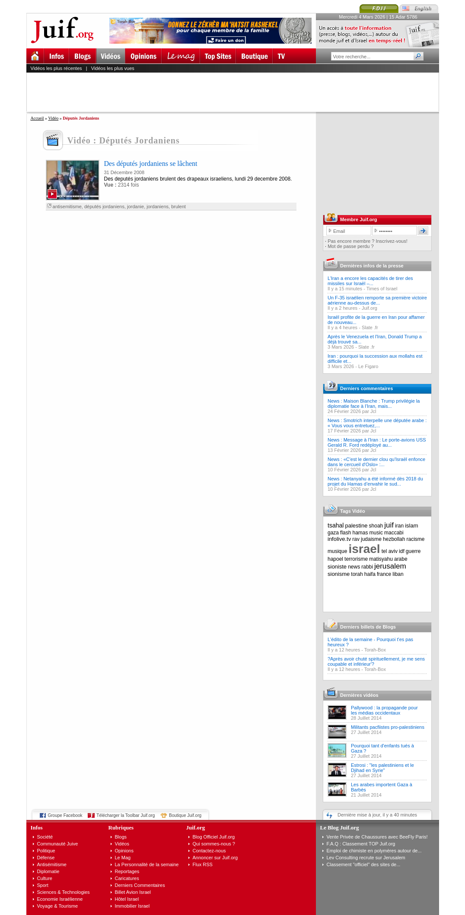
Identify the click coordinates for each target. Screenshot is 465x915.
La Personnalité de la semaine (147, 864)
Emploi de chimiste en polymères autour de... (374, 850)
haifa (370, 574)
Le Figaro (368, 366)
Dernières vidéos (359, 695)
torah (357, 574)
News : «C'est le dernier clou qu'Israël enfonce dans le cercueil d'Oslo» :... (376, 462)
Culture (44, 878)
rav (356, 539)
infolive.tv (339, 539)
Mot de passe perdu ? (350, 246)
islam (411, 525)
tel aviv (390, 551)
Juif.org (369, 308)
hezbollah (394, 539)
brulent (178, 206)
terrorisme (356, 559)
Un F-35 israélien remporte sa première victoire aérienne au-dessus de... (377, 300)
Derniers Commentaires (140, 885)
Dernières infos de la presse (372, 265)
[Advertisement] (236, 92)
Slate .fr (370, 327)
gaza (333, 533)
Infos (37, 827)
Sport (42, 885)
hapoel (335, 559)
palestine (356, 525)
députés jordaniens (104, 206)
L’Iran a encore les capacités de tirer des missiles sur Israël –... (370, 281)
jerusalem (390, 566)
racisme (416, 539)
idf (401, 551)
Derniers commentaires (366, 388)
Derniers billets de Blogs (368, 626)
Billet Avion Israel (133, 892)
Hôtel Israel (127, 899)
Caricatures (127, 878)
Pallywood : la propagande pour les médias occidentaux (384, 710)
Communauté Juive (57, 843)
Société (45, 836)
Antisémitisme (52, 864)
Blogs (121, 836)
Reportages (127, 871)
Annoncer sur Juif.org (215, 857)
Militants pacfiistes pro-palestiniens (387, 727)
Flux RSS (203, 864)
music (376, 533)
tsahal (336, 525)
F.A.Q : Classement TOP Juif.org (361, 843)
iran (399, 526)
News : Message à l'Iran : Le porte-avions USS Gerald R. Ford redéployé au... (377, 442)
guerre (413, 551)
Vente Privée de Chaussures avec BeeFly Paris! (377, 836)
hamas (360, 533)
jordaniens (158, 206)
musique (337, 551)
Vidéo (53, 118)
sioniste (337, 566)
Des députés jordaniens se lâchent (150, 163)
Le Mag (123, 857)
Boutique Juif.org (185, 815)
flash (345, 533)
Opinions (124, 850)
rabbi (367, 567)
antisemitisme (67, 206)
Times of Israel (382, 288)
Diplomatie (48, 871)
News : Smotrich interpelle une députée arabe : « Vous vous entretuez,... (377, 423)
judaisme (371, 539)
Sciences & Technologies (63, 892)
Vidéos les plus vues (112, 68)
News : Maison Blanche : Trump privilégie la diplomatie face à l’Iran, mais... (374, 403)
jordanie (135, 206)
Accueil (37, 118)
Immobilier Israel (132, 906)
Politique (46, 850)
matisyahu (381, 559)
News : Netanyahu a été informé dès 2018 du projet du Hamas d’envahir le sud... (375, 481)
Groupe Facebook (65, 815)
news (354, 567)
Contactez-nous (209, 850)
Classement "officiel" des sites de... (364, 864)
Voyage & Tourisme (57, 906)
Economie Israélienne (60, 899)
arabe (401, 559)
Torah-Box (375, 649)
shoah (376, 526)
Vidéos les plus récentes (56, 68)
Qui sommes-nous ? (214, 843)
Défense (46, 857)
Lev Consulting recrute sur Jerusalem (366, 857)
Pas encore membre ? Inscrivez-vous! (368, 241)
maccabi (394, 533)
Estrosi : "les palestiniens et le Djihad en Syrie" (382, 767)
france (384, 574)
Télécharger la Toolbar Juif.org (125, 815)
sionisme (339, 574)
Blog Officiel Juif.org (214, 836)
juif (389, 525)
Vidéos (122, 843)
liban (397, 574)
